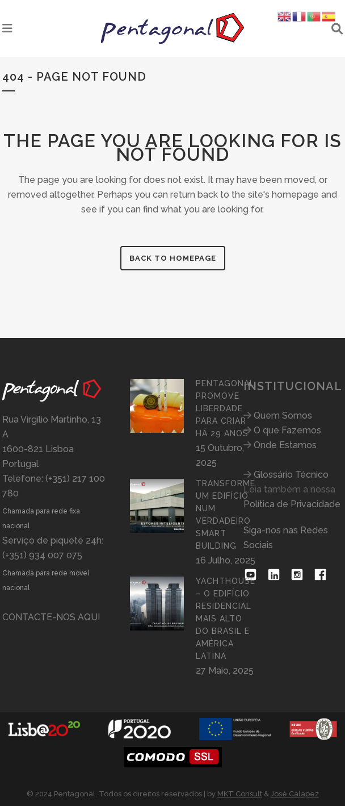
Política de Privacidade (291, 504)
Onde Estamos (285, 445)
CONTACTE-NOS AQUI (51, 617)
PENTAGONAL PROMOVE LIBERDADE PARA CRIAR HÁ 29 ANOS (225, 408)
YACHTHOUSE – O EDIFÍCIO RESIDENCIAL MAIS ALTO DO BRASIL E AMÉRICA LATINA (225, 619)
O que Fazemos (287, 430)
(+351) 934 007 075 (42, 555)
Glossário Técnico (291, 474)
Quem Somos (283, 415)
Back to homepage (172, 258)
